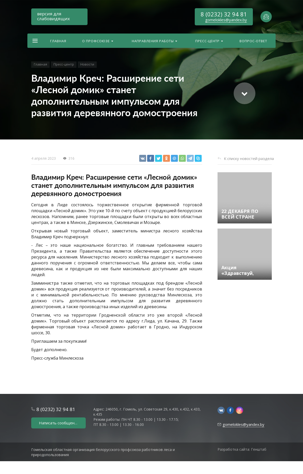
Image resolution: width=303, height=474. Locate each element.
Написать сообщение (59, 422)
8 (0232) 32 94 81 (224, 14)
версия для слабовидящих (53, 16)
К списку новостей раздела (249, 158)
